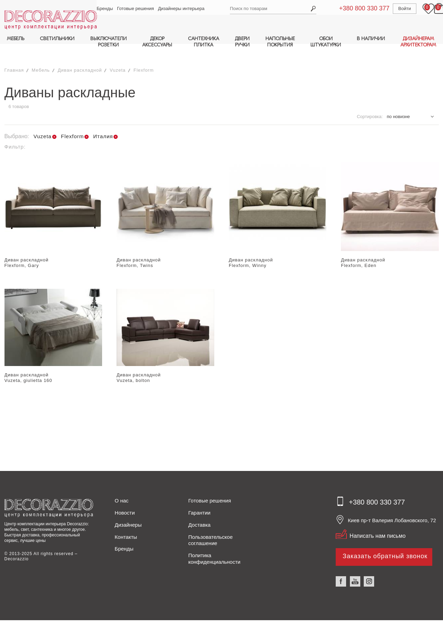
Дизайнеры (128, 509)
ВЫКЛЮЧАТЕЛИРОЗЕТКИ (108, 42)
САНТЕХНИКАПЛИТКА (203, 42)
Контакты (126, 522)
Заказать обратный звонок (385, 540)
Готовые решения (136, 8)
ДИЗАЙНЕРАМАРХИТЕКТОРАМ (418, 42)
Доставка (199, 509)
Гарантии (199, 497)
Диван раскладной (80, 54)
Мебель (41, 54)
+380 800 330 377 (356, 8)
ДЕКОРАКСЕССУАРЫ (157, 42)
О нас (121, 486)
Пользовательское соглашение (210, 525)
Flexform (144, 54)
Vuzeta (118, 54)
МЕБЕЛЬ (15, 39)
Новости (125, 497)
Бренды (106, 8)
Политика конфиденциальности (214, 543)
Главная (14, 54)
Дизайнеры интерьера (183, 8)
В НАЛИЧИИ (371, 39)
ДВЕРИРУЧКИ (242, 42)
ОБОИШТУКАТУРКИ (325, 42)
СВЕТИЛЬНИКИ (57, 39)
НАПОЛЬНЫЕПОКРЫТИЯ (280, 42)
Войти (396, 8)
